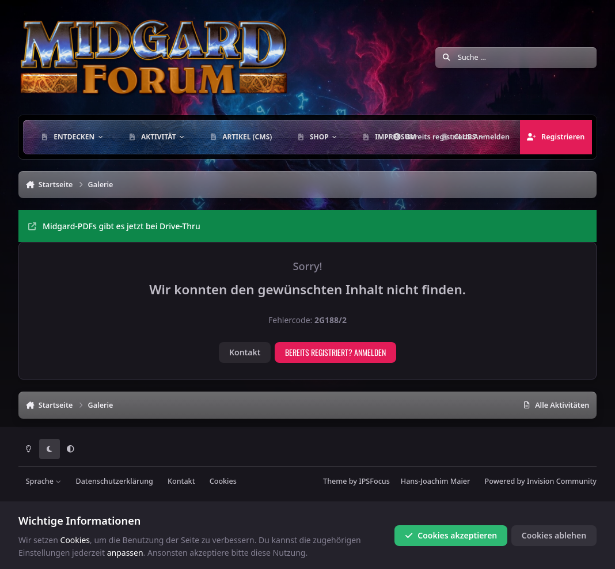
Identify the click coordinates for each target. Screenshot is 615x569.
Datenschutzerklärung (114, 481)
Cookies (223, 481)
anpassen (125, 552)
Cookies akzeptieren (451, 535)
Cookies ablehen (554, 535)
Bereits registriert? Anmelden (335, 352)
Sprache (44, 481)
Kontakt (244, 352)
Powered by (541, 481)
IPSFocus (374, 481)
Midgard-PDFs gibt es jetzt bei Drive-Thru (114, 226)
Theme (335, 481)
